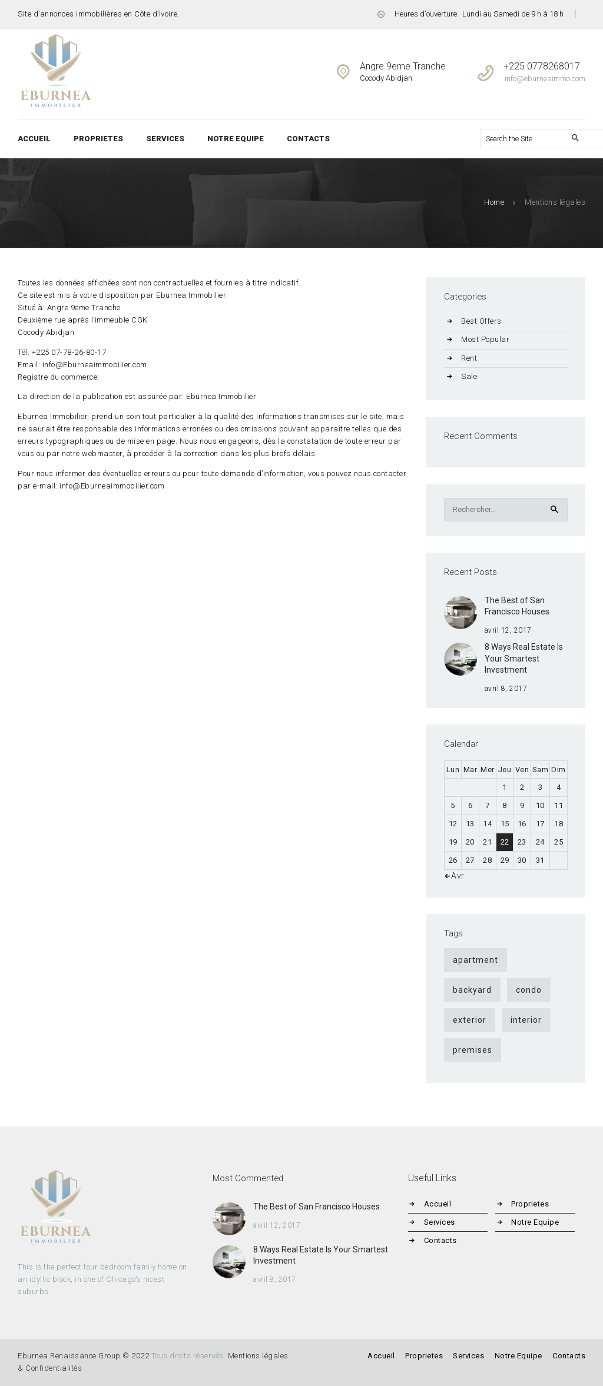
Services (440, 1222)
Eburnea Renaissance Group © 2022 (83, 1355)
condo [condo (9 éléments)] (529, 990)
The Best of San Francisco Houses (517, 606)
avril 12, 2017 (508, 630)
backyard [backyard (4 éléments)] (472, 990)
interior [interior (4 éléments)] (526, 1020)
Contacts (441, 1240)
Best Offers (481, 321)
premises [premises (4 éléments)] (472, 1050)
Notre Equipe (536, 1222)
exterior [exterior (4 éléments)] (469, 1020)
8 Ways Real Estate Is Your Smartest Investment (524, 658)
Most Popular (485, 339)
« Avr (455, 875)
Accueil (439, 1203)
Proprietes (531, 1203)
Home (494, 202)
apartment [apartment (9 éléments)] (475, 960)
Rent (469, 358)
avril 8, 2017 (506, 688)
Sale (469, 376)
